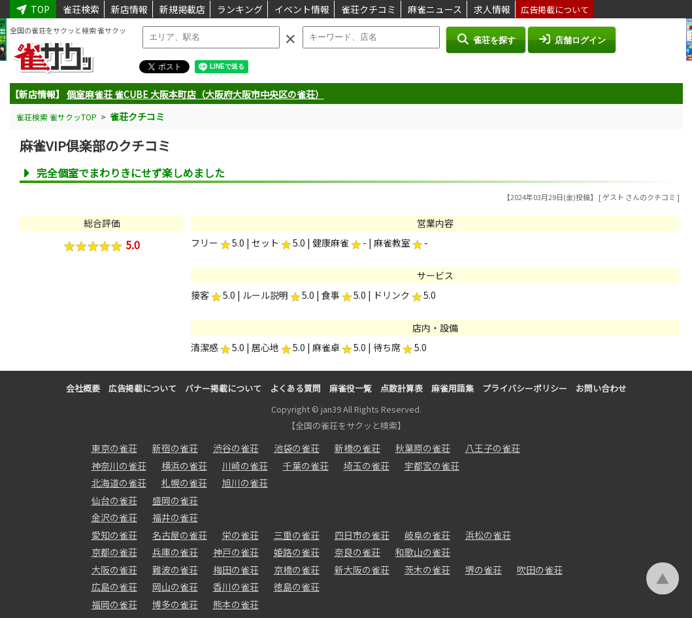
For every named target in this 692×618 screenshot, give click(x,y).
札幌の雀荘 (184, 482)
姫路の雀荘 (297, 551)
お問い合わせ (601, 388)
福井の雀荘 (175, 517)
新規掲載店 (182, 9)
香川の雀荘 (236, 586)
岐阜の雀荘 (427, 534)
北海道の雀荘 (118, 482)
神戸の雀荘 (236, 551)
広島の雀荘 (114, 586)
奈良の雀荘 (357, 551)
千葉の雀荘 (306, 465)
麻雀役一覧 (350, 388)
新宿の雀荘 (175, 448)
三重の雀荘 (297, 534)
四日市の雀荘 (362, 534)
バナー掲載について (223, 388)
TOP (33, 9)
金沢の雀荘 (114, 517)
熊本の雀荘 (236, 604)
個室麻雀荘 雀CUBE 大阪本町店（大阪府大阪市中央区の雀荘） (195, 94)
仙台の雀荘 (114, 500)
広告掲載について (555, 9)
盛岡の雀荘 (175, 500)
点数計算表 (401, 388)
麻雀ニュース (435, 9)
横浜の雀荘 (184, 465)
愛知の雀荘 (114, 534)
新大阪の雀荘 (362, 569)
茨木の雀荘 (427, 569)
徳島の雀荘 (297, 586)
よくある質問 (295, 388)
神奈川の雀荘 (118, 465)
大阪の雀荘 (114, 569)
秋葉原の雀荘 (422, 448)
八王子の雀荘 (492, 448)
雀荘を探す (486, 39)
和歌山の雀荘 (422, 551)
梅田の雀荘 (236, 569)
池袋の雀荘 (297, 448)
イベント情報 (301, 9)
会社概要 (83, 388)
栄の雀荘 (240, 534)
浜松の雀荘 (488, 534)
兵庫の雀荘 (175, 551)
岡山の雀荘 (175, 586)
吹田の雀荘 (540, 569)
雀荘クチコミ (368, 9)
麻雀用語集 (452, 388)
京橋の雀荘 (297, 569)
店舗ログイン (572, 39)
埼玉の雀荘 (366, 465)
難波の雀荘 (175, 569)
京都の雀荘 (114, 551)
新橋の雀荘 (357, 448)
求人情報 (492, 9)
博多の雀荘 (175, 604)
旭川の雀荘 (245, 482)
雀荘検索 (81, 9)
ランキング (240, 9)
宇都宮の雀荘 (431, 465)
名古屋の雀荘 (179, 534)
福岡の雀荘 (114, 604)
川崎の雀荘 (245, 465)
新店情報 (129, 9)
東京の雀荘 (114, 448)
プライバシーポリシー (524, 388)
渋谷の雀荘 (236, 448)
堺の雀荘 (483, 569)
